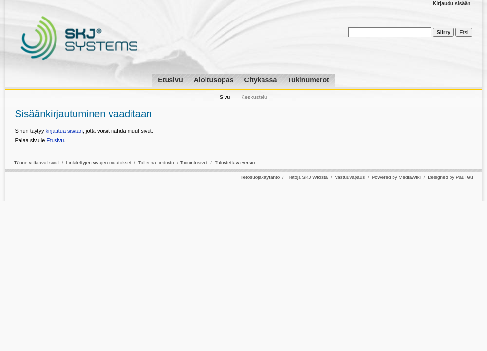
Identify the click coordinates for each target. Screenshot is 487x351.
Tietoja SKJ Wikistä (307, 177)
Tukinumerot (308, 80)
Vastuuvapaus (350, 177)
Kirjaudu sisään (452, 3)
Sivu (225, 97)
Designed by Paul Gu (450, 177)
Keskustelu (254, 97)
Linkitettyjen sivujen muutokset (98, 162)
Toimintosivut (193, 162)
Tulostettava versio (235, 162)
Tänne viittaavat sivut (36, 162)
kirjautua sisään (63, 131)
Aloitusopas (214, 80)
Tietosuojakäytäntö (260, 177)
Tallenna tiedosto (156, 162)
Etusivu (170, 80)
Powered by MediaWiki (396, 177)
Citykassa (260, 80)
